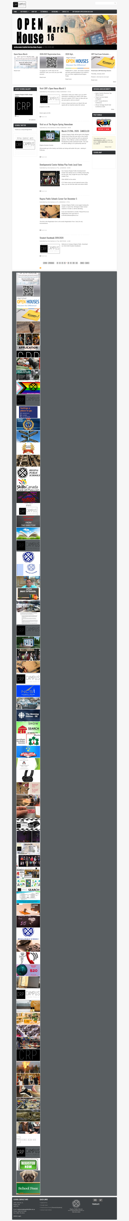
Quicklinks (55, 12)
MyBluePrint (44, 1202)
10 (74, 263)
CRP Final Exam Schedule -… (101, 54)
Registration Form (67, 213)
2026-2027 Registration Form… (50, 54)
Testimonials (44, 12)
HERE (66, 179)
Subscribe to (40, 268)
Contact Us (65, 12)
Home (15, 12)
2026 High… (69, 54)
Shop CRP (34, 12)
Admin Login (17, 1216)
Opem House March (20, 54)
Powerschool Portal (46, 1207)
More (114, 82)
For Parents (23, 12)
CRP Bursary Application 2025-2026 (82, 12)
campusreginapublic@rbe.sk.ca (26, 1209)
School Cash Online (46, 1210)
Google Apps (44, 1205)
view (17, 116)
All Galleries (32, 120)
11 (77, 263)
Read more (17, 70)
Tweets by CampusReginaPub (23, 129)
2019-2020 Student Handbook (72, 246)
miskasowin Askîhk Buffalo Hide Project (28, 47)
